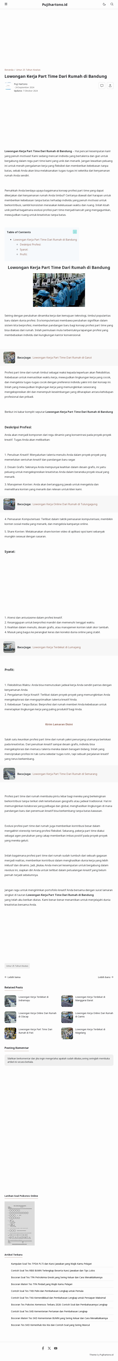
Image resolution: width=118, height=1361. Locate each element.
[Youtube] (55, 1349)
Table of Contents (19, 232)
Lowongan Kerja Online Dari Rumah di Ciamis (94, 1015)
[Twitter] (49, 1349)
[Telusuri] (111, 4)
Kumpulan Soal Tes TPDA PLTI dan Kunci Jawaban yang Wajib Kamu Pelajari (51, 1263)
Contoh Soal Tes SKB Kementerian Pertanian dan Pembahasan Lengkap (49, 1311)
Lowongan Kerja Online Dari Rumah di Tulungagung (65, 504)
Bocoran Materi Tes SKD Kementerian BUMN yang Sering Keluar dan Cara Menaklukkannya (59, 1318)
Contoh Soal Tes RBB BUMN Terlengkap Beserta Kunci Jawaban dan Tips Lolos (53, 1270)
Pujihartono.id (54, 4)
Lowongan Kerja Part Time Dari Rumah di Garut (62, 357)
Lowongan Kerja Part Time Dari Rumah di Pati (35, 1031)
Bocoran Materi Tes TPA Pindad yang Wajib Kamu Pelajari (41, 1284)
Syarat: (24, 249)
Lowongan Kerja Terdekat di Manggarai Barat (90, 998)
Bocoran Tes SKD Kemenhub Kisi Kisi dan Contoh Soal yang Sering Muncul (50, 1324)
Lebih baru (105, 977)
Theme (93, 1354)
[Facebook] (43, 1349)
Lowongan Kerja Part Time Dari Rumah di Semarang (65, 774)
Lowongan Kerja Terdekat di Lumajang (57, 647)
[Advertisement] (59, 38)
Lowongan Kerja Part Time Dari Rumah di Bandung (45, 239)
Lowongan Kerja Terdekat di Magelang (90, 1031)
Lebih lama (12, 977)
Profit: (23, 254)
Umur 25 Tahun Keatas (17, 966)
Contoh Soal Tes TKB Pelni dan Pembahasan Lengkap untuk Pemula (47, 1290)
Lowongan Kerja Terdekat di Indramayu (33, 998)
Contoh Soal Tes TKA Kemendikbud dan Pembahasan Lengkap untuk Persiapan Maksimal (58, 1297)
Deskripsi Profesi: (30, 244)
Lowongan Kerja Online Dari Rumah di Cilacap (37, 1015)
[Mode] (104, 4)
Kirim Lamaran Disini (59, 724)
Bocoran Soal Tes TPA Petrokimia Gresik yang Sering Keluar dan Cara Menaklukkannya (56, 1277)
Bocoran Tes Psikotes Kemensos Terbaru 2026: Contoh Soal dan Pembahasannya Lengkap (59, 1304)
